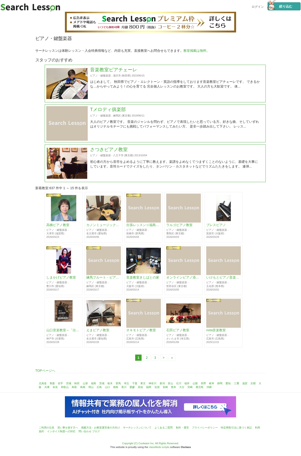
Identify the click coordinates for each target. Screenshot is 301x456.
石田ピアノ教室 (177, 332)
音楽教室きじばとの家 (142, 280)
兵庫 (47, 387)
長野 (203, 383)
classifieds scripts (159, 447)
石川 (178, 383)
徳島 (115, 387)
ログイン (258, 6)
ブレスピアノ (216, 227)
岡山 (91, 387)
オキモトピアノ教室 (141, 332)
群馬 (118, 383)
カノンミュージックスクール (103, 227)
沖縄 (209, 387)
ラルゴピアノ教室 (179, 227)
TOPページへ (45, 370)
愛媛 (132, 387)
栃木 (110, 383)
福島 (93, 383)
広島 (99, 387)
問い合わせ (85, 431)
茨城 (101, 383)
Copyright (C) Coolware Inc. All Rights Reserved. (150, 443)
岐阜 (211, 383)
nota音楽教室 (216, 332)
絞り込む (279, 6)
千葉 (134, 383)
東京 (143, 383)
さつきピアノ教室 (109, 161)
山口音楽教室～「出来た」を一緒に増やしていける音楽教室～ (63, 332)
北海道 (43, 383)
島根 (82, 387)
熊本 (173, 387)
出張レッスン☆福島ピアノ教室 (143, 227)
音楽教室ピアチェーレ (113, 81)
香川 (124, 387)
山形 (85, 383)
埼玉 (126, 383)
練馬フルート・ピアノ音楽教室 (103, 280)
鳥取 (74, 387)
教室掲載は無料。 (196, 50)
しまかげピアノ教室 (61, 280)
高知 (140, 387)
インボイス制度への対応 (61, 431)
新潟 (162, 383)
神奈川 (152, 383)
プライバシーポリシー (205, 427)
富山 (170, 383)
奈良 (55, 387)
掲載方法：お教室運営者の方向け (100, 427)
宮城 (68, 383)
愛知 (228, 383)
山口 (107, 387)
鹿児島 (199, 387)
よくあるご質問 (163, 427)
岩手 (60, 383)
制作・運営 (182, 427)
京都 (253, 383)
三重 (236, 383)
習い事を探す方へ (67, 427)
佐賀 (157, 387)
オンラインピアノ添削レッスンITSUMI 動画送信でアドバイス (183, 280)
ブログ (96, 431)
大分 (181, 387)
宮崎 (190, 387)
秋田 (76, 383)
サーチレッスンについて (137, 427)
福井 (187, 383)
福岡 (148, 387)
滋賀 (244, 383)
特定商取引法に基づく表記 (236, 427)
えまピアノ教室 (97, 332)
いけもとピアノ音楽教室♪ (223, 280)
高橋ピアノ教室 (57, 227)
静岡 (219, 383)
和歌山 (65, 387)
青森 (52, 383)
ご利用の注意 (46, 427)
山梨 (195, 383)
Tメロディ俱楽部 (108, 121)
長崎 (165, 387)
